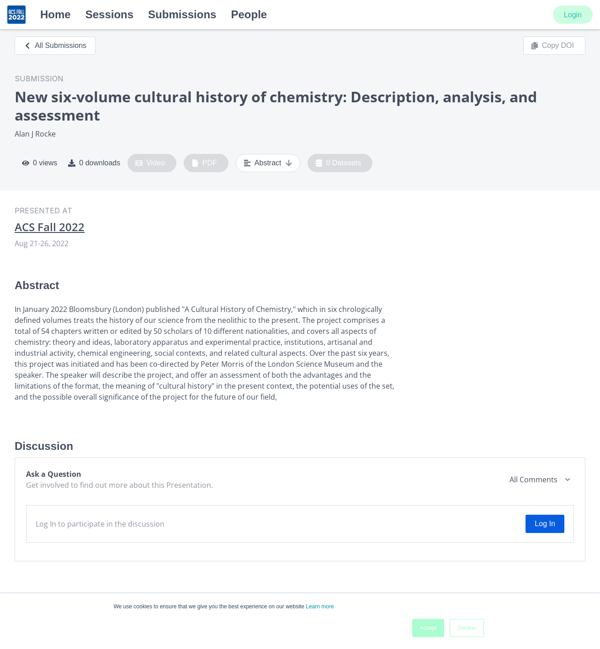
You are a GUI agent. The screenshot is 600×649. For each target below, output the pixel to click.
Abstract (268, 163)
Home (55, 14)
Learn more (320, 606)
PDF (204, 163)
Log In (545, 524)
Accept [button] (428, 628)
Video (150, 163)
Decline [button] (466, 628)
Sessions (109, 14)
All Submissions (55, 45)
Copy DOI (552, 45)
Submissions (182, 14)
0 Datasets (338, 163)
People (249, 14)
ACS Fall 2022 (50, 227)
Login (573, 15)
